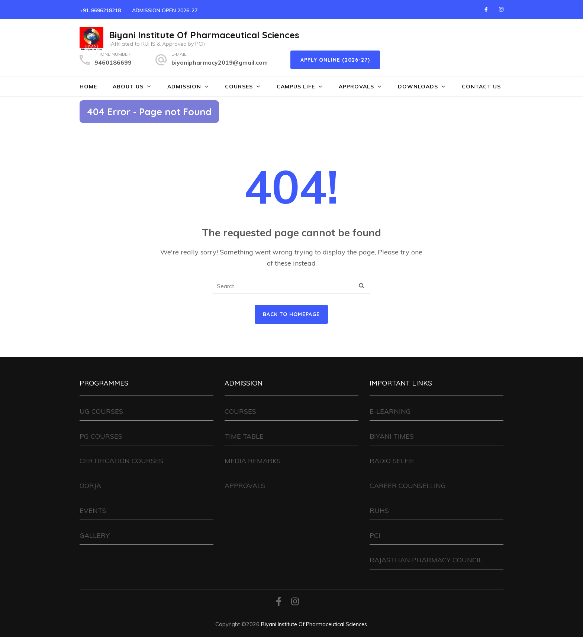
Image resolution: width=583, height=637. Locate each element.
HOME (88, 86)
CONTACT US (481, 86)
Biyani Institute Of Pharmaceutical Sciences (204, 34)
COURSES (239, 86)
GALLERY (95, 535)
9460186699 (113, 62)
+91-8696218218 (100, 10)
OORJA (90, 485)
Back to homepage (291, 314)
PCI (375, 535)
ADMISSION (184, 86)
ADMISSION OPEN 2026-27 (164, 10)
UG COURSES (101, 411)
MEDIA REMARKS (253, 460)
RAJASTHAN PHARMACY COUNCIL (426, 560)
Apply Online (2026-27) (335, 59)
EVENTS (93, 510)
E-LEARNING (390, 411)
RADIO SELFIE (392, 460)
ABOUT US (128, 86)
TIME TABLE (244, 436)
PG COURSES (101, 436)
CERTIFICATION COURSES (121, 460)
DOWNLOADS (418, 86)
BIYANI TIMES (392, 436)
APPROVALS (356, 86)
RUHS (379, 510)
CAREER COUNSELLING (408, 485)
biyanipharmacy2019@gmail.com (219, 62)
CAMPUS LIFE (296, 86)
